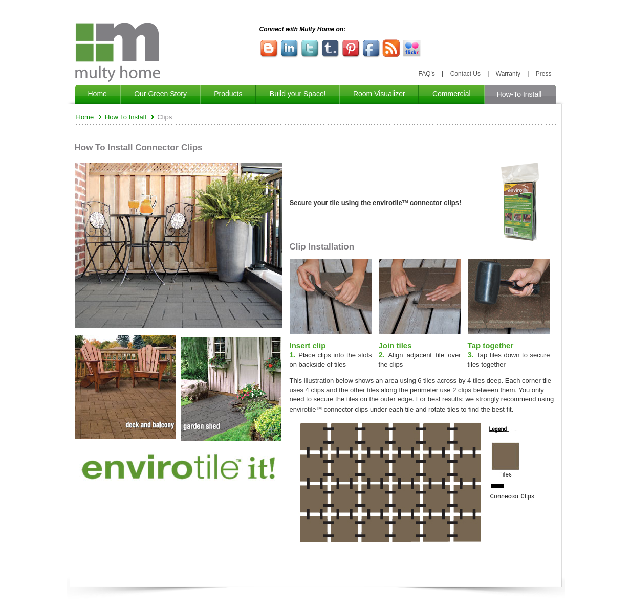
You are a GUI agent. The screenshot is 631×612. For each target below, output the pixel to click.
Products (228, 93)
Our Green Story (160, 93)
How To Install (125, 117)
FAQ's (427, 73)
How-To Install (521, 94)
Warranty (508, 73)
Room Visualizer (379, 93)
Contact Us (465, 73)
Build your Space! (298, 93)
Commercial (451, 93)
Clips (164, 117)
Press (544, 73)
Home (97, 93)
